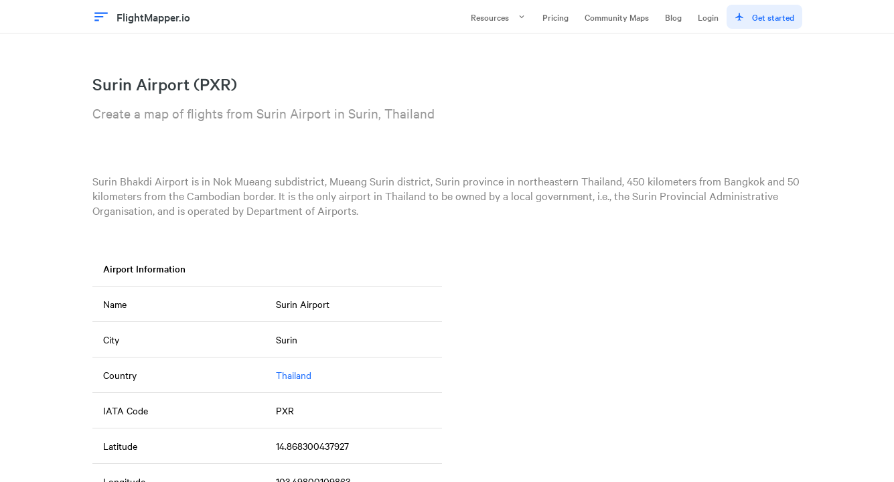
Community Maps (617, 17)
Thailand (293, 375)
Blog (673, 17)
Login (708, 17)
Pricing (555, 17)
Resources (498, 17)
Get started (764, 17)
